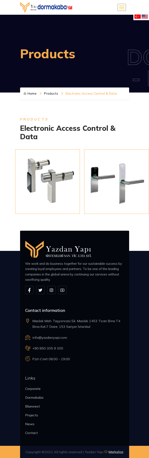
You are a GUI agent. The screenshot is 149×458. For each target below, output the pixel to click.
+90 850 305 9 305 (47, 348)
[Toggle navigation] (122, 7)
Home (30, 93)
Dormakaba (34, 397)
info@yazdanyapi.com (49, 337)
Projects (31, 415)
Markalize (115, 452)
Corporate (33, 389)
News (29, 424)
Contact (31, 433)
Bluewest (32, 406)
